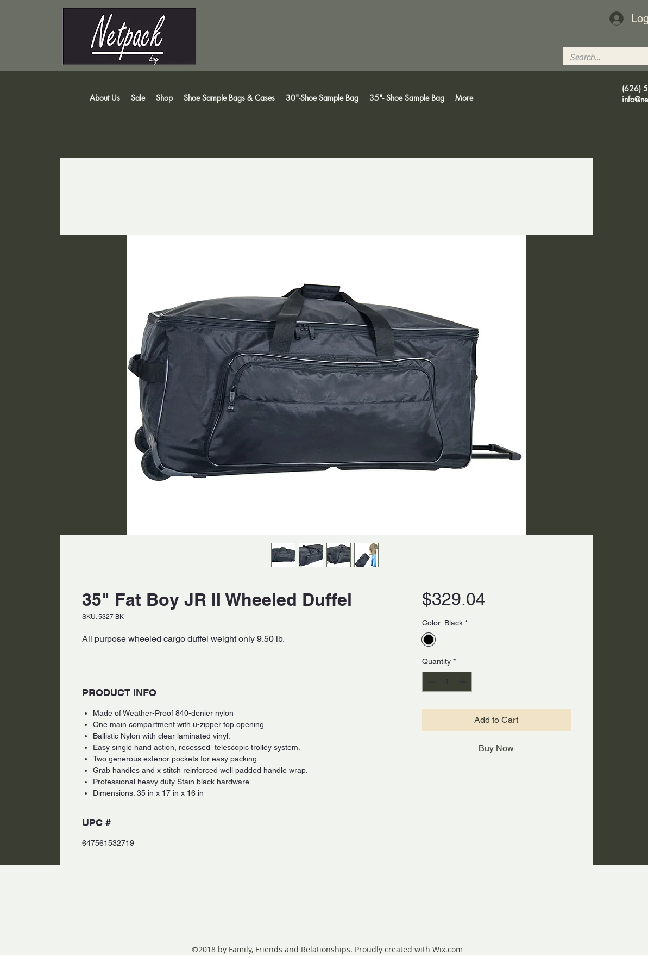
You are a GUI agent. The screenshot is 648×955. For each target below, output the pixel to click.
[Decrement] (430, 681)
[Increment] (463, 681)
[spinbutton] (447, 681)
